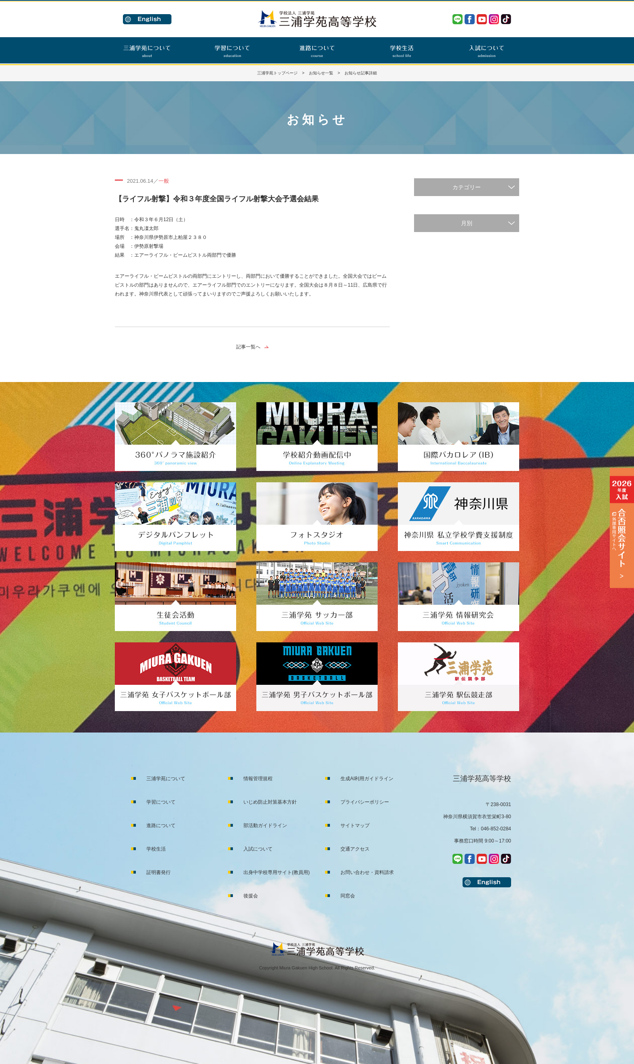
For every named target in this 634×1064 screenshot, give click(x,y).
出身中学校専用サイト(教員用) (276, 872)
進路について (160, 825)
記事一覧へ (248, 347)
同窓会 (347, 896)
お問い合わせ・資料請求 (367, 872)
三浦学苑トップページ (277, 73)
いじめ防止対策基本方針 (270, 802)
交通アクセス (355, 849)
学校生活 (156, 849)
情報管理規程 (258, 778)
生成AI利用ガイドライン (366, 778)
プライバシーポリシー (364, 802)
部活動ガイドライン (265, 825)
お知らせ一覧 (321, 73)
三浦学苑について (165, 778)
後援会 (250, 896)
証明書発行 (158, 872)
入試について (258, 849)
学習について (160, 802)
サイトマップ (355, 825)
